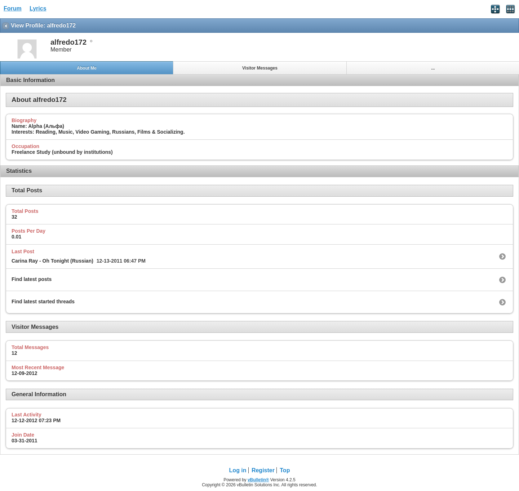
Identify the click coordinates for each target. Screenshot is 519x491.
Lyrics (38, 8)
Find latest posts (32, 279)
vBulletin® (258, 479)
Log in (238, 470)
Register (263, 470)
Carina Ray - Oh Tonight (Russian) (52, 261)
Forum (13, 8)
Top (285, 470)
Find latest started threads (43, 301)
